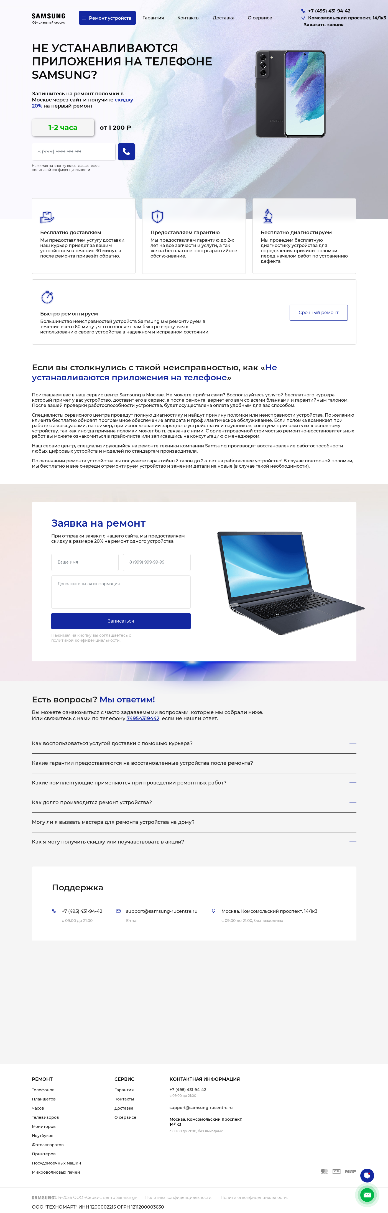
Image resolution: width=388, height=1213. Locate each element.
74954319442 (143, 718)
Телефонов (43, 1089)
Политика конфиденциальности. (178, 1197)
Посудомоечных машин (56, 1163)
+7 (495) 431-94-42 (188, 1089)
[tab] (194, 904)
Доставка (123, 1108)
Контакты (124, 1099)
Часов (38, 1108)
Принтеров (44, 1153)
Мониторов (44, 1126)
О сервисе (125, 1117)
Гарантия (124, 1089)
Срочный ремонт (319, 312)
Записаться (121, 621)
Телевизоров (45, 1117)
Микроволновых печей (56, 1172)
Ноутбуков (42, 1135)
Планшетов (44, 1099)
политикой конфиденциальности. (61, 170)
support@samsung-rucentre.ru (201, 1107)
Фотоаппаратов (48, 1144)
